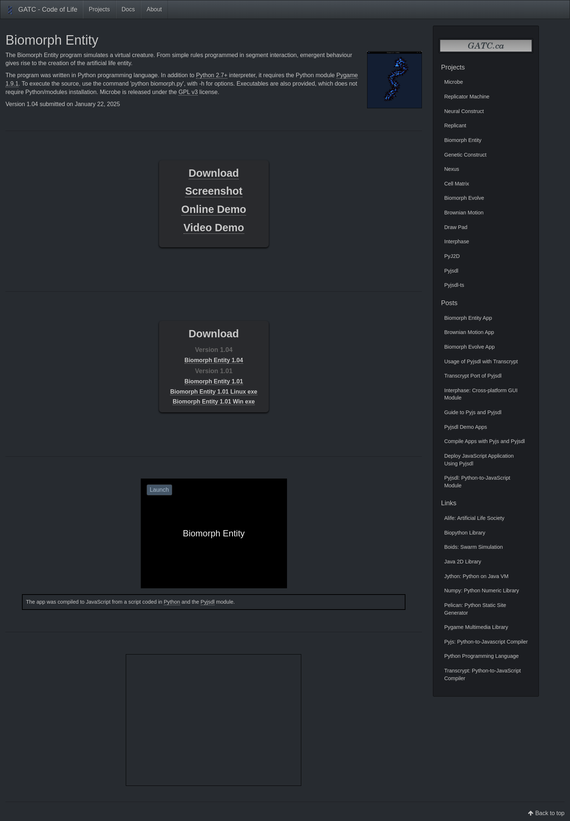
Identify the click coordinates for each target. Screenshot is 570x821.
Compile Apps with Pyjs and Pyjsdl (484, 441)
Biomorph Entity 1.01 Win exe (214, 401)
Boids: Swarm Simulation (473, 547)
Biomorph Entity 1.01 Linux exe (213, 392)
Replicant (455, 125)
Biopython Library (464, 533)
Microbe (453, 82)
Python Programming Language (481, 656)
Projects (99, 9)
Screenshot (213, 191)
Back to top (550, 813)
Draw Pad (455, 227)
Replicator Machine (467, 97)
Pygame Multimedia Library (476, 627)
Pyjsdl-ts (454, 285)
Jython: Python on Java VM (476, 576)
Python (172, 602)
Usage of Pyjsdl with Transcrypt (481, 361)
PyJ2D (452, 256)
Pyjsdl (208, 602)
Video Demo (214, 227)
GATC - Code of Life (42, 10)
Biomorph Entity (463, 140)
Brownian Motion (464, 212)
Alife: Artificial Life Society (474, 518)
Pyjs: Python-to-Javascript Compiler (486, 642)
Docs (128, 9)
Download (214, 173)
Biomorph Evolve (464, 198)
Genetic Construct (465, 155)
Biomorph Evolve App (469, 347)
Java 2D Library (462, 562)
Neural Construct (464, 111)
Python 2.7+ (211, 75)
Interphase (456, 241)
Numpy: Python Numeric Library (481, 590)
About (154, 9)
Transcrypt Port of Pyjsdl (473, 376)
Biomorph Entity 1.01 (214, 381)
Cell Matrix (456, 184)
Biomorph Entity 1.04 (214, 360)
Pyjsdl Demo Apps (465, 427)
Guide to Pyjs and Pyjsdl (473, 412)
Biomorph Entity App (468, 318)
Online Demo (213, 209)
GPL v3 (188, 92)
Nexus (451, 169)
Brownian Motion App (469, 332)
